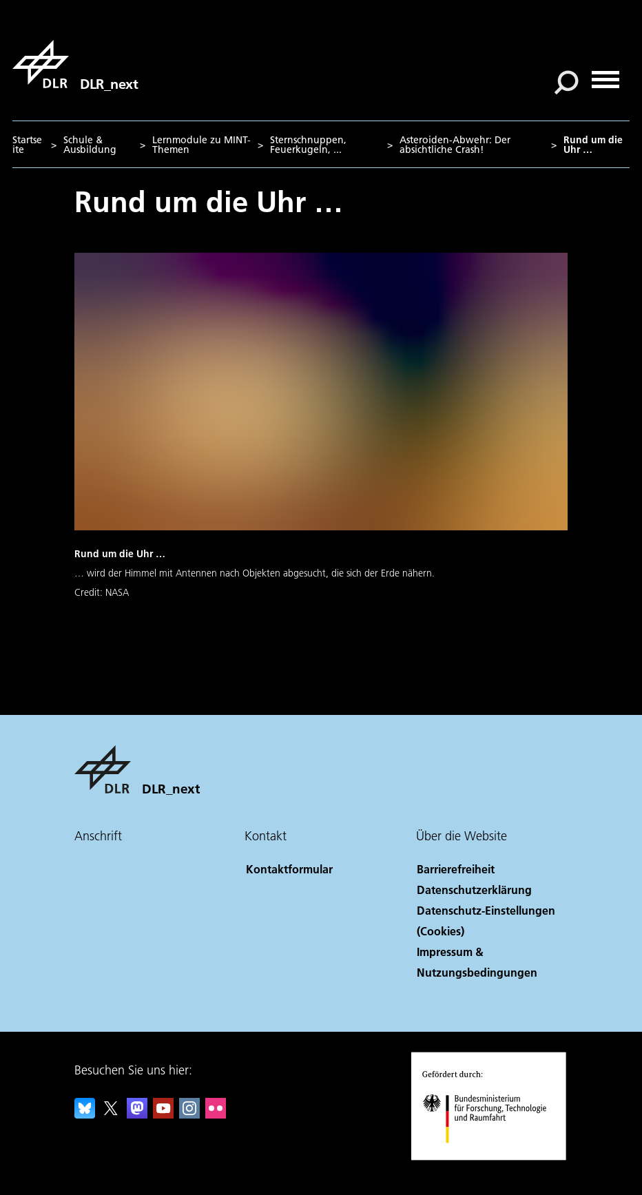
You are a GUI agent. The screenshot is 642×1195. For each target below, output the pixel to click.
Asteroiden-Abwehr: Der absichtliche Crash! (455, 144)
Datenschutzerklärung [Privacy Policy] (474, 889)
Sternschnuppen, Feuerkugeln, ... (308, 144)
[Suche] (566, 82)
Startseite (27, 144)
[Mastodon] (137, 1114)
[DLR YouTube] (163, 1114)
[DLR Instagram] (189, 1114)
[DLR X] (111, 1114)
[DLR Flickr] (215, 1114)
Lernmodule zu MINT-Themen (201, 144)
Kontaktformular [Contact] (289, 869)
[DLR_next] (75, 64)
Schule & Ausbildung (89, 144)
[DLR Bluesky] (84, 1114)
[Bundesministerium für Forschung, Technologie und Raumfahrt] (492, 1157)
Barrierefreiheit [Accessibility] (456, 869)
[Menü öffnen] (605, 74)
